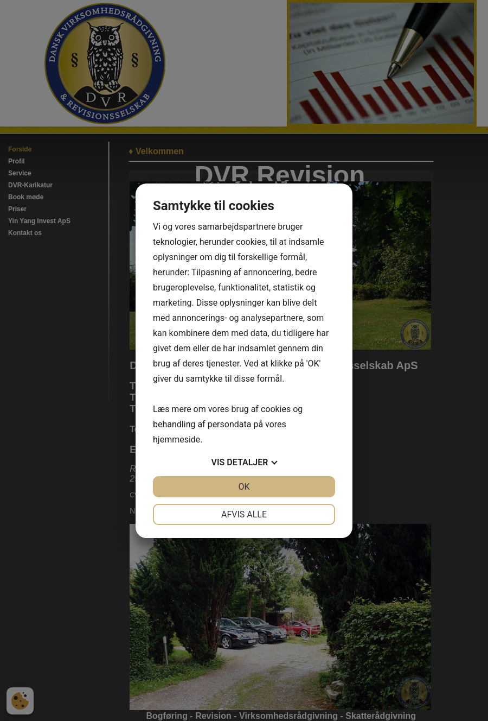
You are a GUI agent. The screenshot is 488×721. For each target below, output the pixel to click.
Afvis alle (244, 514)
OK (243, 487)
